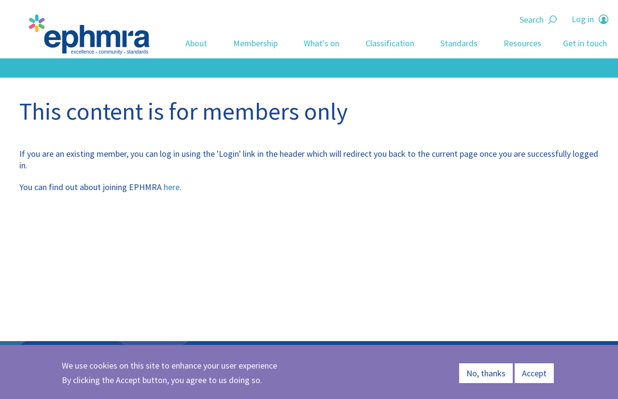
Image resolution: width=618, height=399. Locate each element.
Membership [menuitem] (255, 43)
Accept (534, 373)
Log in (583, 19)
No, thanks (486, 373)
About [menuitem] (196, 43)
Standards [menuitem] (459, 43)
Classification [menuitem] (389, 43)
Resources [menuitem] (522, 43)
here (172, 187)
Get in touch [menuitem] (585, 43)
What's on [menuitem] (321, 43)
